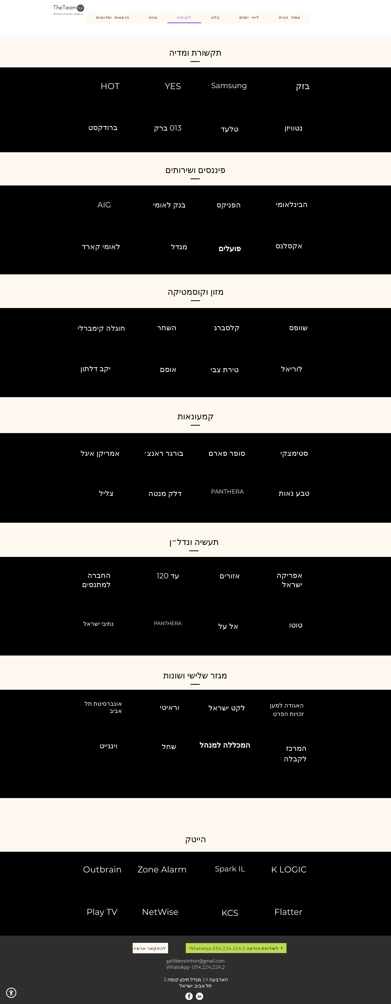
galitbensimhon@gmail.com (195, 961)
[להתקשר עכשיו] (150, 948)
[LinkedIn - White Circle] (199, 996)
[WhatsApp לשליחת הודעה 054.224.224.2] (236, 948)
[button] (11, 993)
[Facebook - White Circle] (189, 996)
